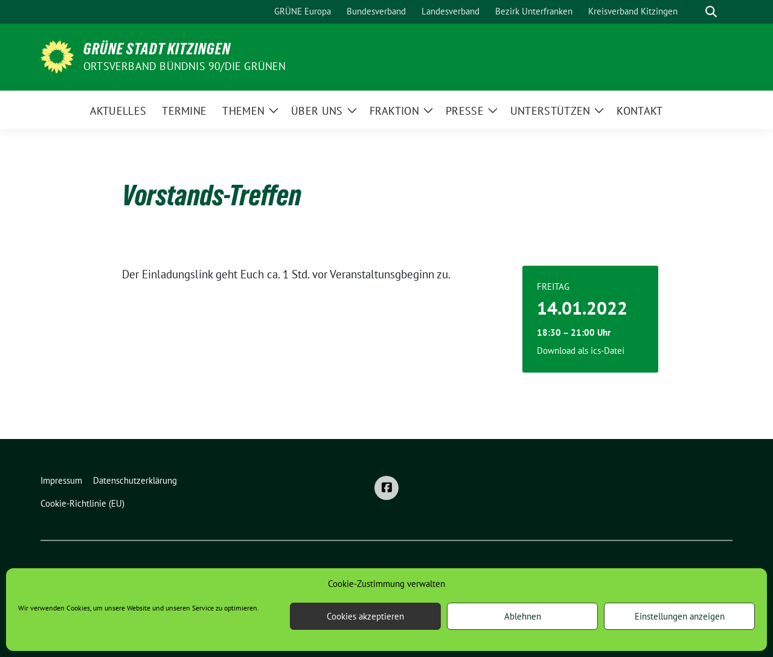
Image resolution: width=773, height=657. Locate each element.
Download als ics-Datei (580, 350)
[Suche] (693, 12)
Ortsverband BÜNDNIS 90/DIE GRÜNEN (184, 66)
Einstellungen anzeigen (680, 616)
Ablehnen (522, 616)
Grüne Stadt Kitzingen (157, 49)
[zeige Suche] (711, 12)
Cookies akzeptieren (365, 616)
